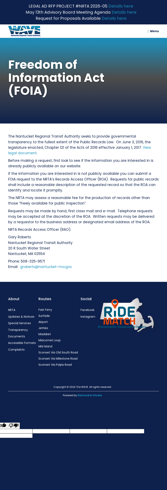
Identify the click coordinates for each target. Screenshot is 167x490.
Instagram (88, 317)
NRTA (11, 310)
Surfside (44, 316)
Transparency (18, 330)
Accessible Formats (22, 343)
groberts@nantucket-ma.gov (46, 266)
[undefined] (14, 426)
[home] (25, 31)
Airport (43, 322)
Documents (16, 336)
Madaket (44, 334)
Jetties (43, 328)
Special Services (19, 323)
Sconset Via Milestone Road (57, 359)
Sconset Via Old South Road (58, 352)
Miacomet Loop (49, 340)
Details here (120, 6)
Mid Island (45, 346)
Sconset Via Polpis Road (55, 365)
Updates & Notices (21, 317)
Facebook (87, 310)
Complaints (16, 350)
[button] (152, 31)
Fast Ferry (45, 310)
